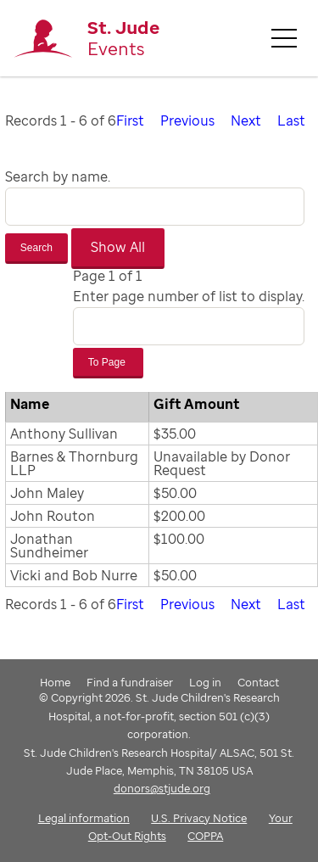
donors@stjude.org (162, 788)
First (130, 120)
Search (36, 248)
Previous (187, 120)
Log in (205, 682)
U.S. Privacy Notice (199, 818)
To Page (108, 362)
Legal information (84, 818)
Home (55, 682)
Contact (258, 682)
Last (291, 120)
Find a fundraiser (129, 682)
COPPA (205, 835)
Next (246, 120)
